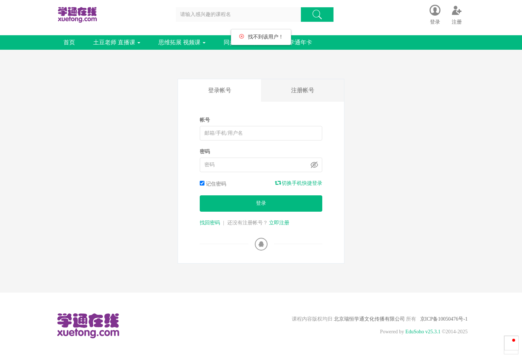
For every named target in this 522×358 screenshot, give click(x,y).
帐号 (205, 120)
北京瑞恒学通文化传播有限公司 (369, 319)
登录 (261, 203)
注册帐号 (302, 90)
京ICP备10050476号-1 (444, 319)
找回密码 (210, 222)
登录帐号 (219, 90)
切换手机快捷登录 (299, 183)
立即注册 (279, 222)
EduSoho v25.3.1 (422, 331)
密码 (205, 151)
